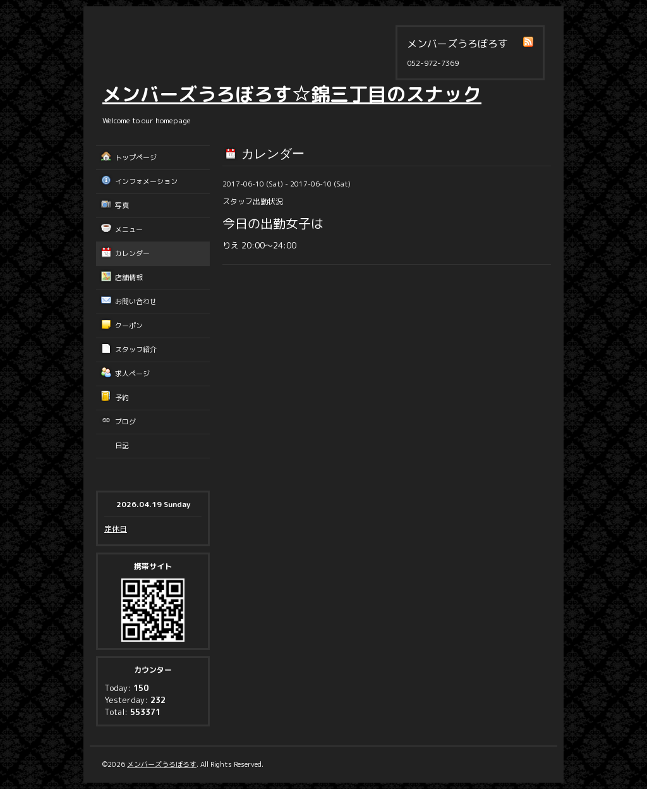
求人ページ (132, 374)
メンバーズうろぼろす (162, 764)
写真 (122, 205)
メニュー (129, 229)
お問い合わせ (136, 302)
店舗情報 (129, 277)
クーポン (129, 326)
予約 (122, 398)
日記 (122, 446)
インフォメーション (146, 181)
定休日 (115, 528)
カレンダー (132, 253)
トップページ (136, 157)
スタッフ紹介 (136, 350)
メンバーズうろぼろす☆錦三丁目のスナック (291, 94)
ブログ (125, 422)
